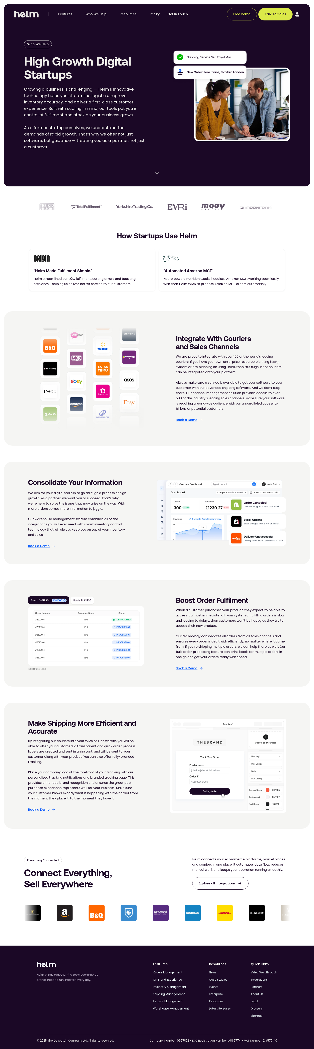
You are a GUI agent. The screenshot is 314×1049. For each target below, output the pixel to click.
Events (213, 987)
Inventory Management (169, 987)
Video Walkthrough (264, 972)
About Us (257, 994)
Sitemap (257, 1016)
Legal (254, 1001)
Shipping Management (169, 994)
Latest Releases (220, 1009)
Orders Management (167, 972)
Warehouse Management (171, 1009)
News (212, 972)
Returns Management (168, 1001)
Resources (216, 1001)
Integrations (259, 980)
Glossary (257, 1009)
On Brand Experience (167, 980)
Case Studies (218, 980)
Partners (256, 987)
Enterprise (216, 994)
